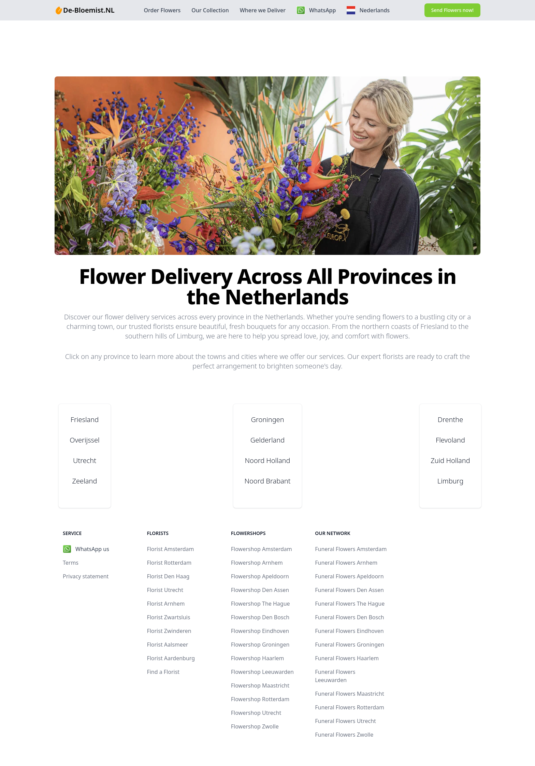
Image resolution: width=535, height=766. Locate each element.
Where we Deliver (263, 10)
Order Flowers (162, 10)
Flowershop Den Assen (260, 590)
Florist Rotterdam (169, 562)
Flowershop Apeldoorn (260, 576)
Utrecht (84, 460)
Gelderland (267, 440)
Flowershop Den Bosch (260, 617)
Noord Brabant (267, 481)
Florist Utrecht (165, 590)
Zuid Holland (450, 460)
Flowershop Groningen (260, 644)
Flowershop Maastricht (260, 685)
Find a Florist (163, 672)
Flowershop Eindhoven (260, 631)
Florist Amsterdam (170, 549)
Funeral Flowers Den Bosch (349, 617)
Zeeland (84, 481)
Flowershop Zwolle (255, 726)
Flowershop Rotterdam (260, 699)
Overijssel (84, 440)
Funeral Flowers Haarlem (347, 658)
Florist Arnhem (166, 603)
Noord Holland (267, 460)
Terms (70, 562)
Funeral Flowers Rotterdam (349, 707)
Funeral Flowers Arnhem (346, 562)
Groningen (267, 419)
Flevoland (450, 440)
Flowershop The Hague (260, 603)
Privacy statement (86, 576)
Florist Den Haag (168, 576)
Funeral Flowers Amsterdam (351, 549)
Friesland (85, 419)
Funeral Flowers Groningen (349, 644)
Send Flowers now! (452, 10)
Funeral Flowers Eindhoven (349, 631)
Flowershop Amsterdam (261, 549)
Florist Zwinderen (169, 631)
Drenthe (450, 419)
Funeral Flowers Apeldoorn (349, 576)
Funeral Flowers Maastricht (349, 693)
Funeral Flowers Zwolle (344, 734)
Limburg (450, 481)
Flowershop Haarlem (257, 658)
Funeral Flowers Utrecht (345, 721)
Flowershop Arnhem (257, 562)
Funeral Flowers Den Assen (349, 590)
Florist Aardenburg (171, 658)
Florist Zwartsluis (168, 617)
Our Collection (210, 10)
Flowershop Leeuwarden (262, 672)
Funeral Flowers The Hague (350, 603)
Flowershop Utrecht (256, 713)
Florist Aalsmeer (167, 644)
